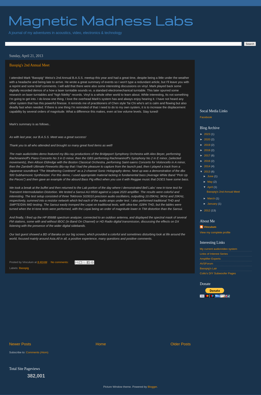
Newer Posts (20, 344)
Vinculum (210, 226)
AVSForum (206, 263)
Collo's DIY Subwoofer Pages (218, 273)
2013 (207, 171)
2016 (207, 160)
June (210, 176)
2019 (207, 144)
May (210, 181)
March (211, 198)
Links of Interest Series (214, 253)
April (210, 187)
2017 (207, 155)
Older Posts (180, 344)
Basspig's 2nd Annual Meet (29, 65)
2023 (207, 134)
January (212, 203)
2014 (207, 166)
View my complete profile (215, 232)
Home (101, 344)
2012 (207, 210)
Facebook (206, 117)
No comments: (60, 262)
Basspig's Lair (208, 268)
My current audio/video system (218, 248)
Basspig (24, 268)
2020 (207, 139)
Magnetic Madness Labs (100, 20)
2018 (207, 150)
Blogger (152, 386)
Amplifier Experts (210, 258)
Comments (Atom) (37, 352)
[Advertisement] (100, 307)
